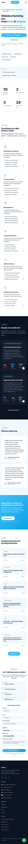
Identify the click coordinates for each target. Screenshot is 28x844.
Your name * (4, 708)
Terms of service (5, 829)
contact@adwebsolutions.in (7, 819)
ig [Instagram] (5, 777)
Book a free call (4, 824)
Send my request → (14, 751)
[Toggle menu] (26, 2)
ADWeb (3, 2)
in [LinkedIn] (2, 777)
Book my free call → (8, 519)
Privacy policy (4, 827)
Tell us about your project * (7, 739)
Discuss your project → (14, 410)
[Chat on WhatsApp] (24, 840)
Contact (3, 812)
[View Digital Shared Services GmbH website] (14, 390)
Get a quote (15, 2)
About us (3, 804)
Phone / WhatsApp (6, 721)
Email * (3, 715)
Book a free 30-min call (14, 35)
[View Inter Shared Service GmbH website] (14, 357)
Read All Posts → (14, 654)
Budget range (5, 733)
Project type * (5, 728)
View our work (14, 40)
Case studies (4, 807)
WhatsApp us (4, 821)
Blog (2, 809)
